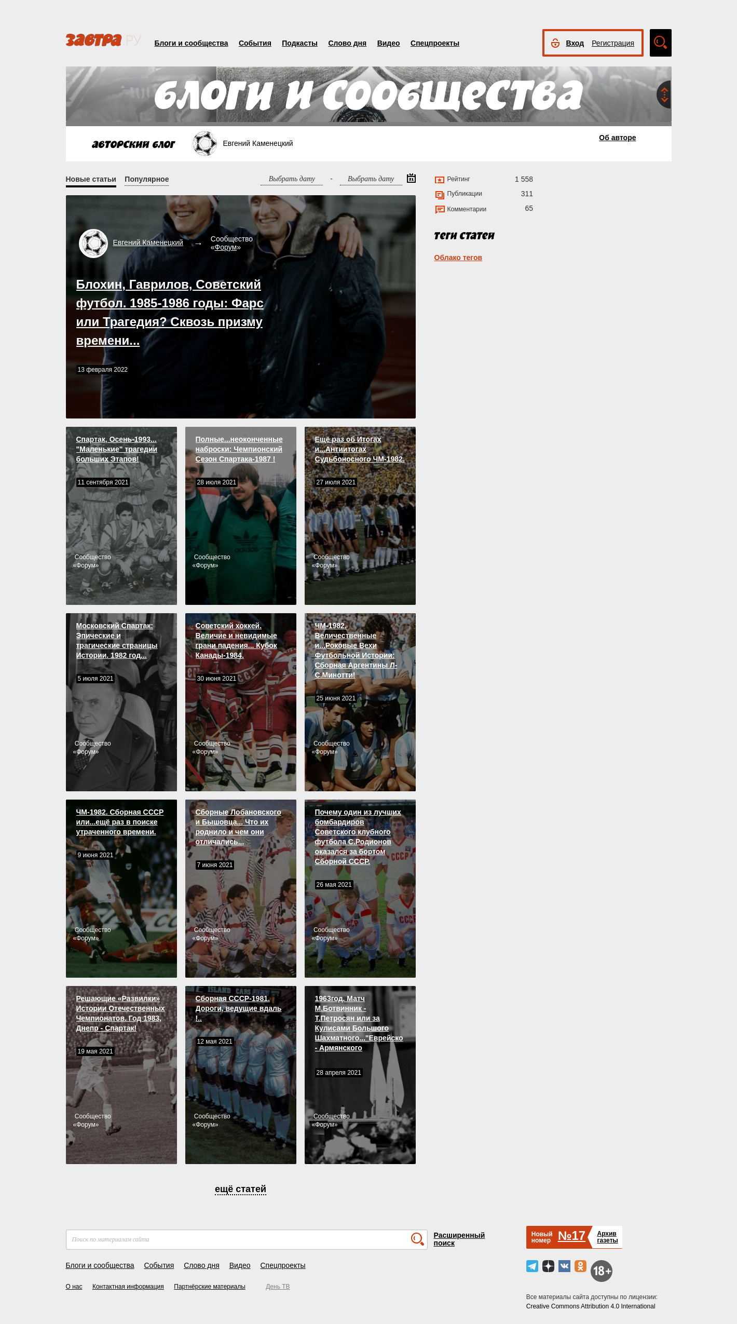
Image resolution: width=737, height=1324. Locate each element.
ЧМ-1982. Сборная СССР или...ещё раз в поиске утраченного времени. (120, 822)
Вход (575, 43)
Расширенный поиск (459, 1239)
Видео (388, 43)
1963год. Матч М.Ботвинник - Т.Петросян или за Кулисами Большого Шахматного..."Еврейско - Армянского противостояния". (359, 1028)
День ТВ (278, 1286)
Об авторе (617, 137)
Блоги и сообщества (191, 43)
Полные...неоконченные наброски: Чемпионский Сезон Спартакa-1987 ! (239, 449)
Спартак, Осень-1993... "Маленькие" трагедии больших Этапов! (117, 449)
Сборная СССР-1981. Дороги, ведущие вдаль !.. (239, 1008)
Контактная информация (128, 1286)
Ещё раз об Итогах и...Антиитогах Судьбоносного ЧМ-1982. (360, 449)
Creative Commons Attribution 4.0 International (591, 1306)
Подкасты (300, 43)
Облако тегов (458, 257)
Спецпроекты (435, 43)
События (255, 43)
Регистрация (613, 43)
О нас (74, 1286)
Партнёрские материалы (209, 1286)
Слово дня (347, 43)
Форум (226, 247)
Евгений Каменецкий (148, 242)
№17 (571, 1235)
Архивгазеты (607, 1237)
